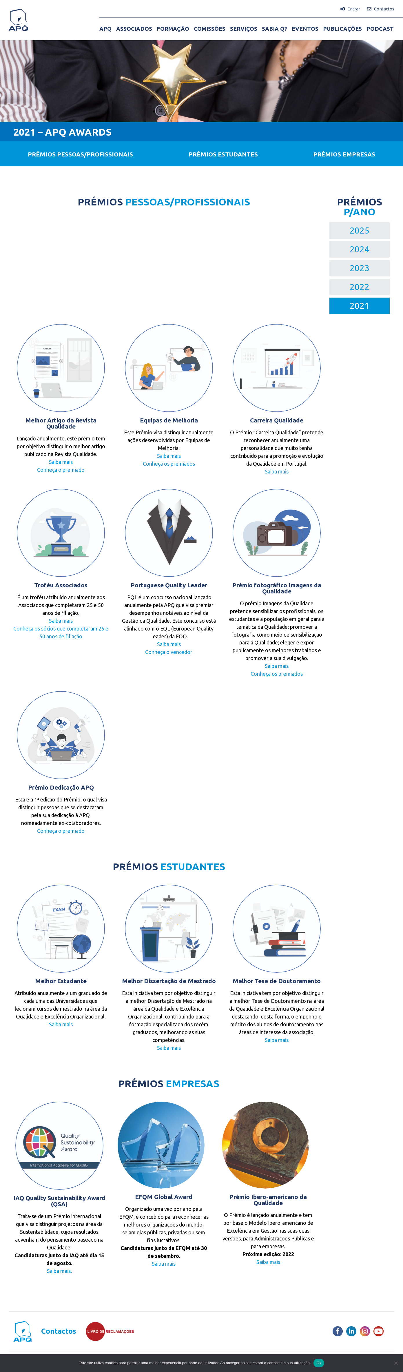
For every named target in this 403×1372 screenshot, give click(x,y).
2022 (359, 287)
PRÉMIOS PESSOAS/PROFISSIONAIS (80, 154)
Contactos (58, 1331)
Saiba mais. (59, 1271)
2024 (359, 249)
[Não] (396, 1363)
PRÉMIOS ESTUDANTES (223, 154)
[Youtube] (378, 1331)
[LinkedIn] (351, 1331)
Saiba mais (61, 462)
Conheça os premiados (169, 464)
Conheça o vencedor (168, 652)
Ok (318, 1363)
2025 (359, 230)
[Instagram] (365, 1331)
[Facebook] (337, 1331)
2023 (359, 268)
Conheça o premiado (61, 470)
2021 (359, 306)
